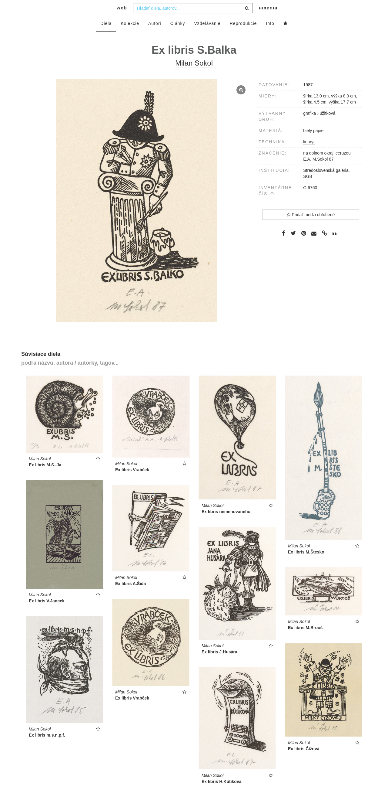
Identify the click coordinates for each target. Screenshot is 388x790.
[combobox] (193, 20)
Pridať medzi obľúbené (311, 226)
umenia (268, 19)
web (122, 19)
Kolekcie (130, 35)
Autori (154, 35)
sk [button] (347, 9)
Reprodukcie (243, 35)
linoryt (308, 154)
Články (177, 35)
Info (270, 35)
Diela (106, 35)
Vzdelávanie (207, 35)
